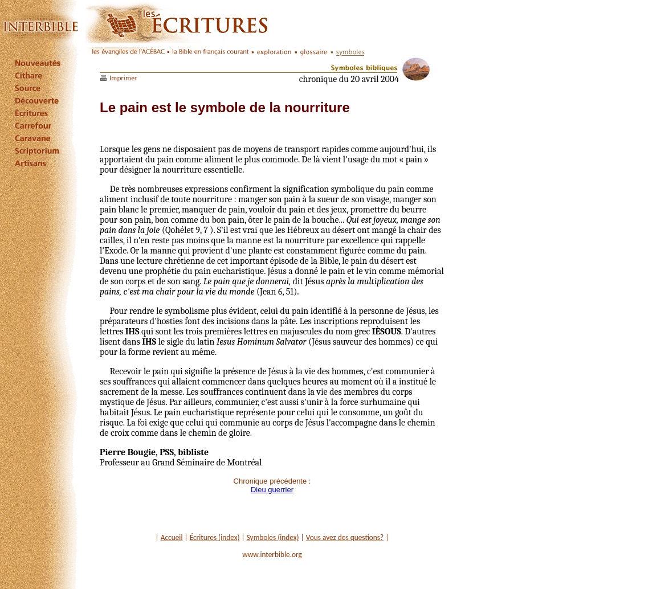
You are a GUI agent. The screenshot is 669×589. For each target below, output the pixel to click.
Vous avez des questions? (345, 537)
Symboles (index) (273, 537)
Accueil (172, 537)
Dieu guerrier (272, 489)
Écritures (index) (215, 537)
